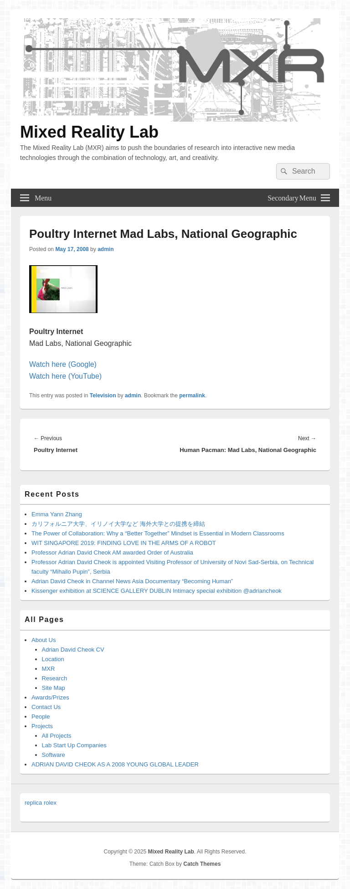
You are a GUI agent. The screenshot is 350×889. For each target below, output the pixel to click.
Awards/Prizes (50, 697)
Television (103, 395)
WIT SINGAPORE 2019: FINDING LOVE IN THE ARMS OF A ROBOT (123, 543)
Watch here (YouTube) (65, 376)
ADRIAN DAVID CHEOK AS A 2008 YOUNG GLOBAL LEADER (115, 764)
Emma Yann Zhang (56, 514)
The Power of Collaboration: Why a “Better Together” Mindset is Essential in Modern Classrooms (157, 533)
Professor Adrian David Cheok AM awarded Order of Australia (112, 552)
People (40, 716)
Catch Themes (202, 864)
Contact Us (46, 707)
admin (105, 249)
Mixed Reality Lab (89, 132)
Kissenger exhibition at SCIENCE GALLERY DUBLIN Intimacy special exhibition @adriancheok (156, 590)
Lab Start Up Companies (74, 745)
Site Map (53, 687)
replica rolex (41, 802)
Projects (42, 726)
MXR (48, 668)
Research (54, 678)
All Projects (57, 735)
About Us (43, 640)
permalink (192, 395)
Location (53, 659)
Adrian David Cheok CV (73, 649)
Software (53, 754)
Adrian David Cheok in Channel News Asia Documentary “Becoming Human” (132, 581)
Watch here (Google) (63, 364)
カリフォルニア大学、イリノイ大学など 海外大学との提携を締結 (118, 523)
